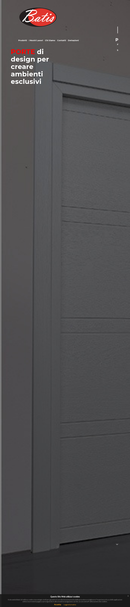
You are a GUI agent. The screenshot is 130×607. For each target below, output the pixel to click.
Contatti (61, 40)
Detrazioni (73, 40)
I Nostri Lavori (36, 40)
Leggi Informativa (70, 605)
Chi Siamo (50, 40)
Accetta (57, 604)
